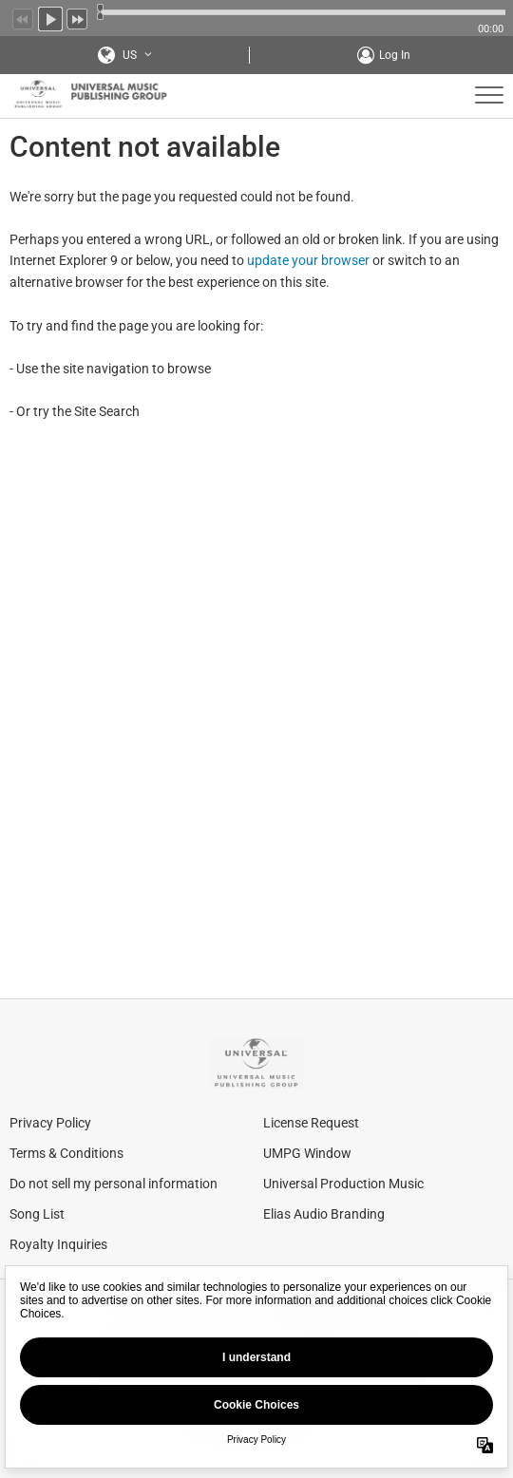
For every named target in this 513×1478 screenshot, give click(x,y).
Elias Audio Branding (324, 1214)
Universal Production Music (343, 1183)
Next (78, 17)
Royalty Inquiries (58, 1244)
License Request (311, 1122)
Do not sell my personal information (114, 1183)
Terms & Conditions (67, 1153)
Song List (37, 1214)
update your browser (308, 260)
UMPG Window (307, 1153)
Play (50, 17)
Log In (394, 55)
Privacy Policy (50, 1122)
